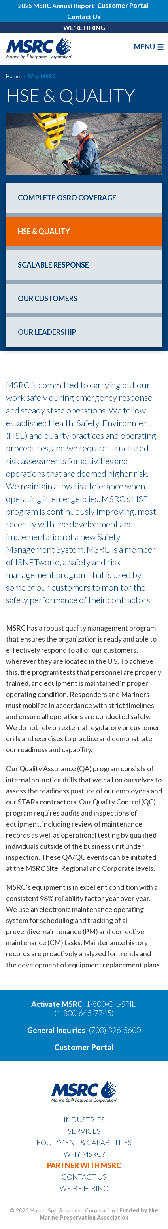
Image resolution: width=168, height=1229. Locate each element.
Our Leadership (47, 332)
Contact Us (83, 16)
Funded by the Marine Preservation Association (99, 1214)
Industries (84, 1119)
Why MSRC (42, 76)
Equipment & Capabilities (84, 1142)
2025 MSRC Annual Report (57, 5)
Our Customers (47, 298)
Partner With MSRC (84, 1165)
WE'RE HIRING (84, 27)
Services (84, 1131)
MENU (149, 46)
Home (13, 76)
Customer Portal (84, 1047)
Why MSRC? (84, 1154)
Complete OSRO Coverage (67, 197)
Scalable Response (53, 265)
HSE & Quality (44, 231)
